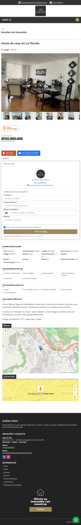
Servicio (7, 475)
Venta (6, 469)
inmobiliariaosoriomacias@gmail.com (34, 3)
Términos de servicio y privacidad (32, 236)
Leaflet (61, 372)
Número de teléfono (11, 209)
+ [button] (5, 331)
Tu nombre (8, 195)
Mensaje (7, 216)
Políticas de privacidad (12, 485)
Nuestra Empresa (10, 479)
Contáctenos (8, 482)
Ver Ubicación (34, 393)
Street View (10, 128)
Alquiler (7, 472)
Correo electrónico (10, 202)
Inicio (2, 29)
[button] (78, 55)
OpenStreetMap (73, 372)
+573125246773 (57, 3)
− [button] (5, 334)
